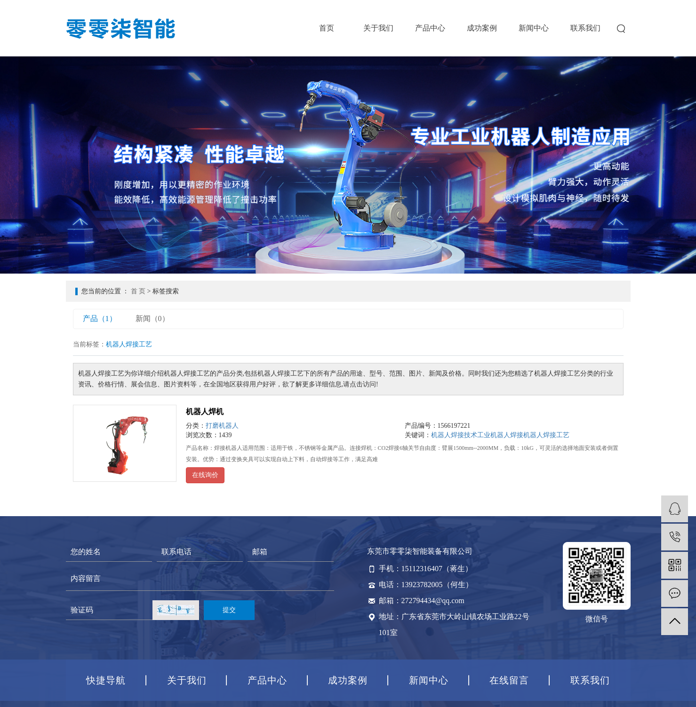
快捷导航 (106, 680)
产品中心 (430, 28)
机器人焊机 (205, 412)
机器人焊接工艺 (546, 435)
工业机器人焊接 (500, 435)
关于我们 (378, 28)
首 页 (138, 291)
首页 (326, 28)
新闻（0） (152, 318)
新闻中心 (534, 28)
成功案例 (482, 28)
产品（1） (100, 318)
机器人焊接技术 (454, 435)
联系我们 (585, 28)
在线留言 (509, 680)
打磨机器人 (222, 425)
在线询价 (205, 475)
